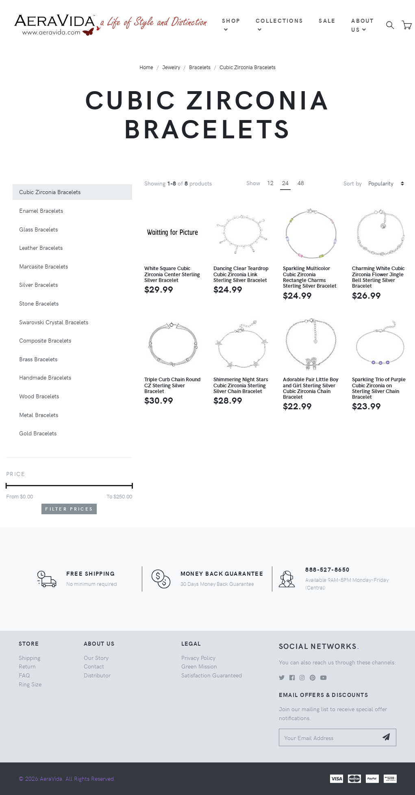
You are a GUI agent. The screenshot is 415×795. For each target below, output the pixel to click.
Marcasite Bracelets (43, 266)
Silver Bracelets (38, 284)
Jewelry (171, 66)
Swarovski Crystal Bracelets (53, 322)
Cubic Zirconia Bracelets (247, 66)
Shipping (29, 657)
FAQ (24, 675)
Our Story (96, 657)
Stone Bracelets (39, 303)
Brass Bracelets (38, 359)
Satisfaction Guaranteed (211, 675)
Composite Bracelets (45, 340)
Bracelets (200, 66)
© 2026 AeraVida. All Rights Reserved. (67, 778)
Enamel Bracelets (41, 210)
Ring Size (30, 684)
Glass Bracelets (38, 229)
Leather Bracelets (41, 247)
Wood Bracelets (39, 396)
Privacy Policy (198, 657)
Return (27, 666)
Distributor (97, 675)
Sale (327, 20)
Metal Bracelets (38, 415)
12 (270, 183)
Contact (94, 666)
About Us (362, 24)
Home (146, 66)
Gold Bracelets (37, 433)
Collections (279, 24)
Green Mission (199, 666)
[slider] (6, 486)
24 (285, 183)
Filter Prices (69, 509)
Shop (231, 24)
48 (301, 183)
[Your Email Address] (328, 737)
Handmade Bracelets (45, 377)
